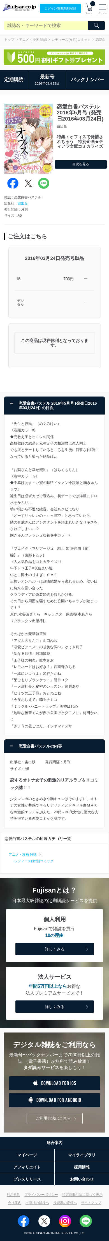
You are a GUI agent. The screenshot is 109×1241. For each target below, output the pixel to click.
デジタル (20, 303)
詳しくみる (67, 949)
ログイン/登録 (60, 8)
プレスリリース (27, 1179)
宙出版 (23, 203)
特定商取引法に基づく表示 (82, 1195)
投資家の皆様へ (65, 1203)
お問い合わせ (82, 1179)
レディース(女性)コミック (71, 40)
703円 (68, 279)
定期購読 (13, 79)
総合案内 (54, 1142)
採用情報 (82, 1167)
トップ (9, 40)
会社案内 (14, 1203)
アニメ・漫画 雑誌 (33, 40)
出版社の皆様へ (37, 1203)
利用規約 (13, 1195)
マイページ (27, 1155)
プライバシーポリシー (41, 1195)
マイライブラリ (82, 1155)
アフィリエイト (27, 1167)
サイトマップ (91, 1203)
